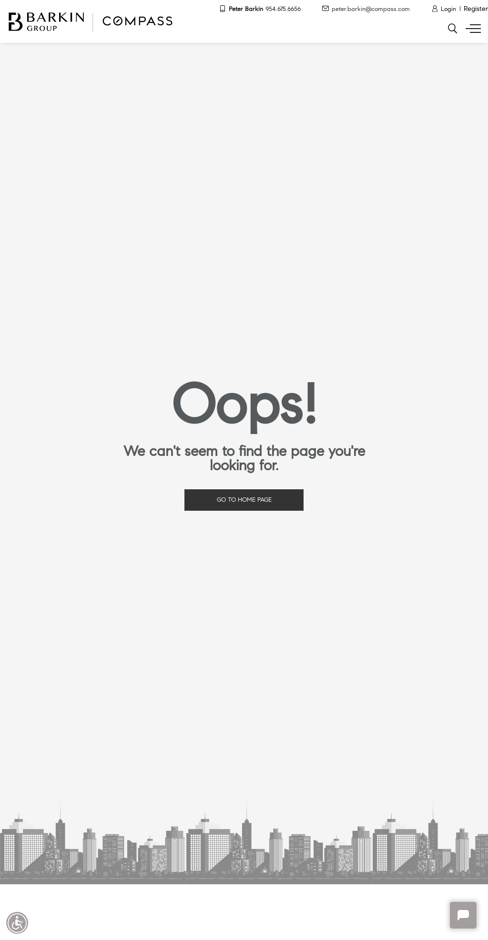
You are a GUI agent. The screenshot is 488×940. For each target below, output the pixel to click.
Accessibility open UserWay (17, 923)
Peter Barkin (260, 9)
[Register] (476, 9)
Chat (463, 915)
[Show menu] (471, 28)
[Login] (443, 9)
